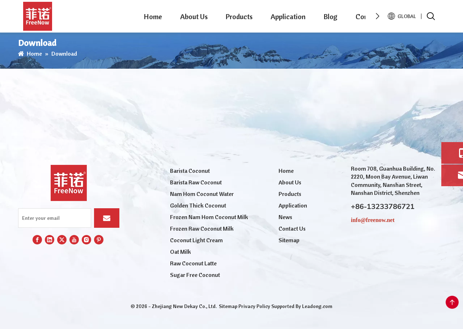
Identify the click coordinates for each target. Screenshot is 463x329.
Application (288, 16)
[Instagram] (86, 239)
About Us (194, 16)
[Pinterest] (98, 239)
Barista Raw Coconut (196, 182)
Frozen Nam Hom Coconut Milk (209, 217)
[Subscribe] (106, 218)
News (285, 217)
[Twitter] (62, 239)
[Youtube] (74, 239)
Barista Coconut (190, 170)
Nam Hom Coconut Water (202, 193)
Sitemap (289, 240)
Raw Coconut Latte (193, 263)
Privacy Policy (254, 306)
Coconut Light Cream (196, 240)
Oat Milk (180, 251)
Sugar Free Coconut (195, 274)
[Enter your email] (54, 218)
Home (153, 16)
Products (239, 16)
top (452, 302)
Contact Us (292, 228)
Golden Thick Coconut (198, 205)
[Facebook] (37, 239)
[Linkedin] (49, 239)
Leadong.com (317, 306)
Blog (330, 16)
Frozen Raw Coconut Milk (202, 228)
